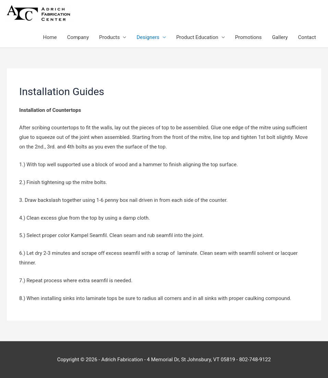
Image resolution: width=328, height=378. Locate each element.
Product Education (197, 37)
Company (78, 37)
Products (109, 37)
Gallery (280, 37)
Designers (147, 37)
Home (50, 37)
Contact (307, 37)
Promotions (248, 37)
